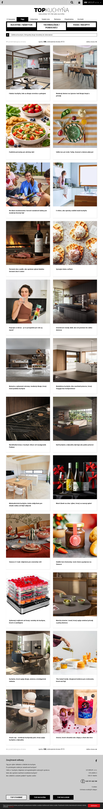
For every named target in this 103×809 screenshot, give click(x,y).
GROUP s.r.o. (91, 2)
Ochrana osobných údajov (88, 790)
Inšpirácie (34, 19)
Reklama (57, 19)
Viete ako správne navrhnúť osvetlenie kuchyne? (21, 773)
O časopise (12, 19)
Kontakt (80, 19)
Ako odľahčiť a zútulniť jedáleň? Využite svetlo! (21, 776)
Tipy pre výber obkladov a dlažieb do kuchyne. (21, 764)
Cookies (94, 787)
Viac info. (11, 807)
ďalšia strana (91, 42)
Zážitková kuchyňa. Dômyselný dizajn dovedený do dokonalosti (32, 35)
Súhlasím (94, 806)
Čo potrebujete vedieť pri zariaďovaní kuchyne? (21, 767)
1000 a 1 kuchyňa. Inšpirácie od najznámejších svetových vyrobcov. (28, 770)
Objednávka (68, 19)
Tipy (23, 19)
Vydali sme (46, 19)
